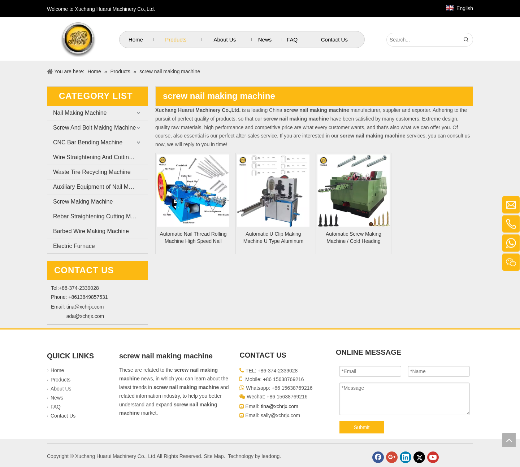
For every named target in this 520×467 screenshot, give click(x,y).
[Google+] (392, 457)
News (57, 398)
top (509, 440)
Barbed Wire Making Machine (91, 231)
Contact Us (63, 416)
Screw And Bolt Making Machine (94, 128)
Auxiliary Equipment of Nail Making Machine (100, 187)
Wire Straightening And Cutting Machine (100, 157)
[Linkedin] (405, 457)
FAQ (56, 407)
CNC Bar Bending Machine (87, 142)
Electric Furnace (74, 246)
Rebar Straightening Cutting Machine (100, 216)
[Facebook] (378, 457)
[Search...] (423, 39)
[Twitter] (419, 457)
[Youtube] (433, 457)
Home (57, 370)
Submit (362, 427)
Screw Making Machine (83, 201)
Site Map (214, 456)
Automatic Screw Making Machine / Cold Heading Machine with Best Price (353, 238)
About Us (61, 389)
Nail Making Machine (80, 113)
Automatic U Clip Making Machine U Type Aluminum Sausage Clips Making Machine (273, 238)
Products (60, 380)
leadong (270, 456)
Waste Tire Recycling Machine (92, 172)
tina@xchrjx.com (85, 307)
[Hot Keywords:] (466, 39)
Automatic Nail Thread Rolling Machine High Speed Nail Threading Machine (193, 238)
